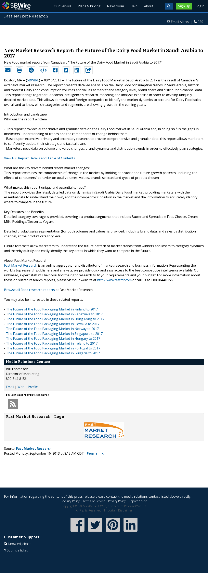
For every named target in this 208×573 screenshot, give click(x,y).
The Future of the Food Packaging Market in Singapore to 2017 (54, 333)
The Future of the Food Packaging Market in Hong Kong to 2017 (55, 319)
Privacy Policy (117, 501)
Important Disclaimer (118, 510)
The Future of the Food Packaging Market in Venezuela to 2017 (54, 314)
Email (10, 387)
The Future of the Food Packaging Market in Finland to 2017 (52, 309)
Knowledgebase (19, 544)
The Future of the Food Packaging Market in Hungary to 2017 (53, 338)
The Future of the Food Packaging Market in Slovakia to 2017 (52, 324)
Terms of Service (94, 501)
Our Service (62, 6)
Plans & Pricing (89, 6)
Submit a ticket (17, 550)
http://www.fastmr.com (114, 280)
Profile (33, 387)
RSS (200, 21)
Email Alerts (180, 21)
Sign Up (184, 6)
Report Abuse (138, 501)
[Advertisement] (104, 34)
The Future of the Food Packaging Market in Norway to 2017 (52, 329)
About (148, 6)
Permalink (95, 453)
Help (134, 6)
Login (200, 6)
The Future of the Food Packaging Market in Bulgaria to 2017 (53, 353)
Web (20, 387)
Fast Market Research (20, 265)
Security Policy (70, 501)
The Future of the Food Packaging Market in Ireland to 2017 (52, 343)
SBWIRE (33, 80)
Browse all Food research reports (29, 290)
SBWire (16, 6)
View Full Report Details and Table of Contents (39, 158)
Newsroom (115, 6)
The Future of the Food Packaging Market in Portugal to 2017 (53, 348)
